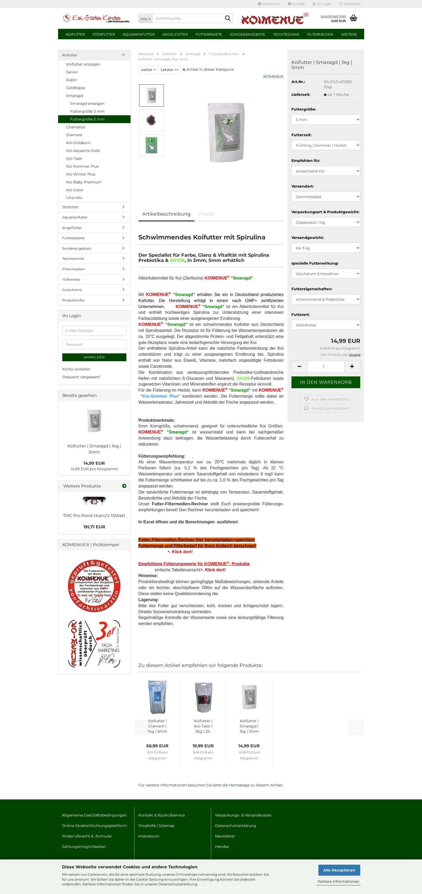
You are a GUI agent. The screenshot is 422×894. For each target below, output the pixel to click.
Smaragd (74, 95)
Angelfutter (175, 34)
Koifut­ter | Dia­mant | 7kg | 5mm (157, 726)
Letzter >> (170, 69)
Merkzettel (349, 4)
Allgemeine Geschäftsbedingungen (94, 815)
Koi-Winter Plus (80, 174)
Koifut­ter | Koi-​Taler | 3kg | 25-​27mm (203, 726)
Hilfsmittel (71, 279)
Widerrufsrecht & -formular (87, 836)
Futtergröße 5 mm (87, 119)
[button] (299, 366)
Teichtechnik (286, 34)
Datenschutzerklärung (177, 884)
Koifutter (75, 34)
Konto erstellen (76, 369)
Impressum (269, 4)
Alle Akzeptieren (339, 870)
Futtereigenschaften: (311, 289)
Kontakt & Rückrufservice (161, 815)
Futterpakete (209, 34)
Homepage (239, 785)
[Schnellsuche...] (145, 18)
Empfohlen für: (305, 160)
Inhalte (206, 214)
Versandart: (302, 186)
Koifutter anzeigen (83, 64)
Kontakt (296, 4)
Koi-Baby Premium (84, 182)
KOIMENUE (273, 76)
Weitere (349, 34)
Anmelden (94, 357)
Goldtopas (75, 87)
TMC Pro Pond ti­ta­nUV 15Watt (94, 515)
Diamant (74, 135)
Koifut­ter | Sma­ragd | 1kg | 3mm (249, 726)
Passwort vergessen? (81, 377)
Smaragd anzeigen (87, 103)
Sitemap (166, 825)
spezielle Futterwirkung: (315, 263)
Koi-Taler (74, 158)
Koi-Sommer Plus (82, 166)
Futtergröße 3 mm (87, 111)
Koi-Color (74, 190)
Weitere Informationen (338, 881)
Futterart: (300, 314)
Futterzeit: (301, 135)
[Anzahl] (325, 366)
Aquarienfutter (139, 34)
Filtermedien (320, 34)
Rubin (71, 80)
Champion (75, 127)
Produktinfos (73, 300)
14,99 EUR (94, 463)
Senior (72, 72)
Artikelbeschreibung (166, 214)
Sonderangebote (247, 34)
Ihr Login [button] (322, 4)
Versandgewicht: (307, 237)
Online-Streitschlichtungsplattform (94, 825)
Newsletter (225, 836)
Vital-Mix (74, 197)
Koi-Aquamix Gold (82, 150)
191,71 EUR (94, 526)
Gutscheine (72, 290)
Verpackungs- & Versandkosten (243, 815)
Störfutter (104, 34)
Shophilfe (147, 825)
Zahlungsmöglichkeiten (84, 846)
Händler (222, 846)
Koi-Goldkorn (78, 142)
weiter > (148, 69)
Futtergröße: (303, 109)
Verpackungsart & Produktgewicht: (325, 212)
